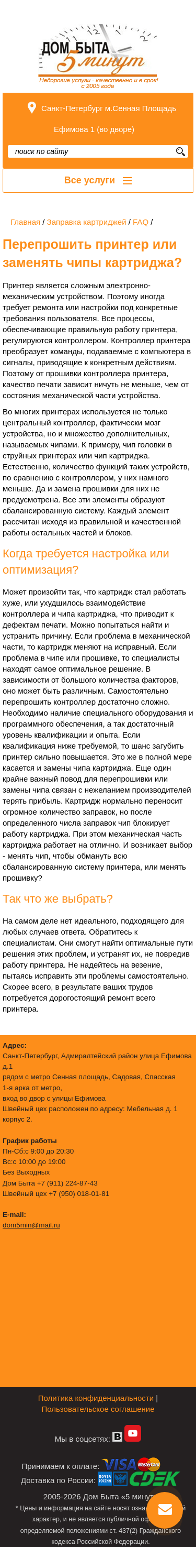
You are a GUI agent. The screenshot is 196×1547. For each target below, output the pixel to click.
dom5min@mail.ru (31, 1225)
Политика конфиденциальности (96, 1398)
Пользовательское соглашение (97, 1409)
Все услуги (98, 180)
